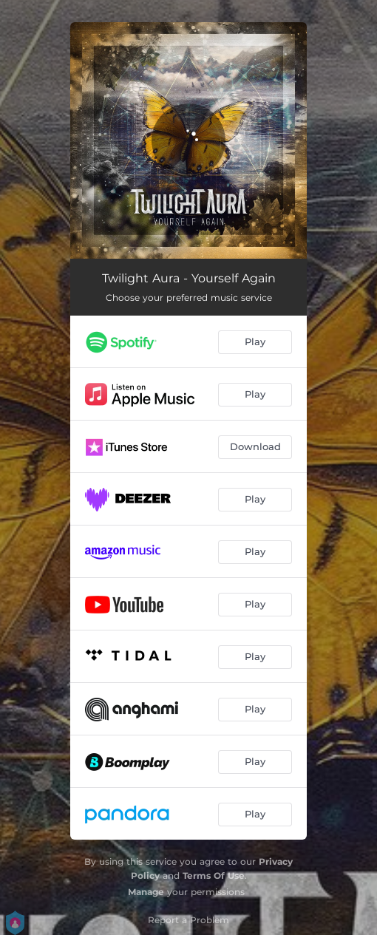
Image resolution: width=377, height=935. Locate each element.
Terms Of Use (214, 875)
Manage (146, 891)
